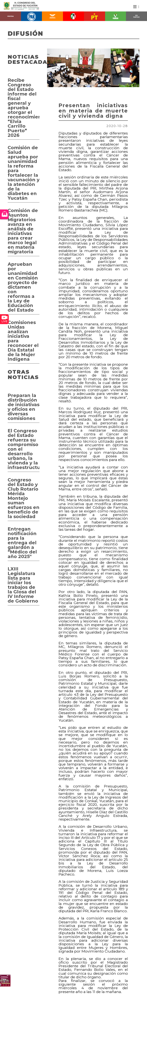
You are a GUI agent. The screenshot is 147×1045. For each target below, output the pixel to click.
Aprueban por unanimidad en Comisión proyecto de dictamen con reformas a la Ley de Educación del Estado (23, 287)
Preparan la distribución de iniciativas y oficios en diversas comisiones (23, 407)
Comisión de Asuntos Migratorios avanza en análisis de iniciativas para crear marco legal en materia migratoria (23, 231)
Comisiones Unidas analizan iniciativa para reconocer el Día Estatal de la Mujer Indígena (23, 341)
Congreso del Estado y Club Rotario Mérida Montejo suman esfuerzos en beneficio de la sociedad (23, 498)
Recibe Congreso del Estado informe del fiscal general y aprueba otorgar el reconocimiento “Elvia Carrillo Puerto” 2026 (23, 107)
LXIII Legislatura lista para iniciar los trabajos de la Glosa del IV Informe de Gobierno (23, 585)
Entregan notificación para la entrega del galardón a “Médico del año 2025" (22, 542)
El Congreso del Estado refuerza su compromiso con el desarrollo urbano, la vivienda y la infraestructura (23, 449)
